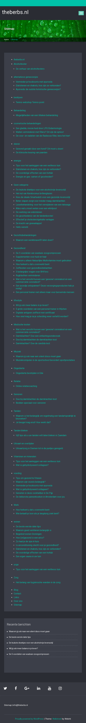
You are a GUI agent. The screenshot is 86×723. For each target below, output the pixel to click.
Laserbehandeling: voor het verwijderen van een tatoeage (43, 204)
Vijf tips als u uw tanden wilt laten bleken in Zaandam (41, 435)
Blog (16, 590)
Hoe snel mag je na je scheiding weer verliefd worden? (42, 316)
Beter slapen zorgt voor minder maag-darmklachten (40, 201)
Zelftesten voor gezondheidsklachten (34, 268)
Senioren (18, 394)
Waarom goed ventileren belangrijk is (33, 530)
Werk (16, 505)
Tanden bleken (21, 430)
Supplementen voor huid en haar (31, 256)
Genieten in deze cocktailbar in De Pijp (34, 493)
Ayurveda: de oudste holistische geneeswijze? (38, 89)
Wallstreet (57, 719)
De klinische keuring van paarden (31, 152)
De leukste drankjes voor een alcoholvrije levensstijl (41, 189)
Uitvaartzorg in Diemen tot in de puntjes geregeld (39, 448)
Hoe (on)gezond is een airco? (30, 537)
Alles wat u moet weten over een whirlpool (36, 208)
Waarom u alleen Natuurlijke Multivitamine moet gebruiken (43, 260)
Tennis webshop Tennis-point (30, 102)
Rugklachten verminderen (28, 275)
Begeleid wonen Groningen (29, 534)
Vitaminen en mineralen (25, 456)
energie (17, 160)
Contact (17, 593)
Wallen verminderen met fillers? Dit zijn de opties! (40, 132)
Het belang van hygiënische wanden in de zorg (38, 582)
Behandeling (20, 110)
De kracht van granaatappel (29, 223)
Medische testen (22, 324)
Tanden (17, 411)
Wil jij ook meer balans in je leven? (32, 305)
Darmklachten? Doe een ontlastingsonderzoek (38, 336)
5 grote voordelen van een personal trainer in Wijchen (41, 309)
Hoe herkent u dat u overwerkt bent (32, 264)
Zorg (16, 577)
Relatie (17, 381)
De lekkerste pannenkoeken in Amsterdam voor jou (40, 496)
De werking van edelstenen (29, 212)
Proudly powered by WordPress (29, 719)
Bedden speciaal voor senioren (31, 403)
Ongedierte (19, 368)
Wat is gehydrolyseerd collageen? (32, 465)
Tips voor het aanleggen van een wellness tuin (38, 165)
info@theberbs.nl (20, 705)
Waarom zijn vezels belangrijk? (31, 482)
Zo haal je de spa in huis (27, 541)
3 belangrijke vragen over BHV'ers (32, 271)
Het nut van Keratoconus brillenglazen (34, 193)
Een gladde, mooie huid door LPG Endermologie (39, 128)
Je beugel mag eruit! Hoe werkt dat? (33, 422)
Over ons (18, 601)
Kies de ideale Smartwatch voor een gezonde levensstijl (43, 197)
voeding (17, 473)
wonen (17, 521)
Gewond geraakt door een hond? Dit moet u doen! (39, 148)
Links (16, 597)
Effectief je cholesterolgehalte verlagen (35, 219)
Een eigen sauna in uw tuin (28, 556)
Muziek (17, 351)
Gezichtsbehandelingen (25, 235)
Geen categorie (21, 185)
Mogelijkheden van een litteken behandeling (37, 115)
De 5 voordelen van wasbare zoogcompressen (38, 253)
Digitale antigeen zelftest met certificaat (35, 312)
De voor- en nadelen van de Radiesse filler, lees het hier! (43, 135)
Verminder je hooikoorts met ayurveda (34, 82)
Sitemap (14, 40)
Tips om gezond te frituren (28, 478)
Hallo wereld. (22, 227)
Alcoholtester (20, 64)
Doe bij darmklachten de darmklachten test (36, 339)
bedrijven (18, 97)
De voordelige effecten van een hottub (34, 173)
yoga (16, 564)
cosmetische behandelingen (27, 123)
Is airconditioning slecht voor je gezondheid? (37, 545)
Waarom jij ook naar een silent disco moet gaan (38, 356)
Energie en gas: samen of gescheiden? (34, 176)
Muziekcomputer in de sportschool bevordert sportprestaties (45, 360)
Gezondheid (19, 248)
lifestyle (18, 300)
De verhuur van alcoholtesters (30, 69)
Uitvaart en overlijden (24, 443)
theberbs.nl (19, 59)
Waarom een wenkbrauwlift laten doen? (35, 240)
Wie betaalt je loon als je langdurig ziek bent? (37, 513)
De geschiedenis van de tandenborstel (34, 216)
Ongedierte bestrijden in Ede (29, 373)
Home (6, 40)
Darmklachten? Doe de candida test (33, 343)
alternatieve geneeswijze (26, 77)
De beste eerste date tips (28, 526)
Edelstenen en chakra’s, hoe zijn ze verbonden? (38, 85)
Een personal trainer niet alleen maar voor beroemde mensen (45, 292)
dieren (17, 144)
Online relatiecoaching (26, 386)
